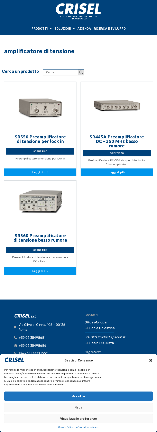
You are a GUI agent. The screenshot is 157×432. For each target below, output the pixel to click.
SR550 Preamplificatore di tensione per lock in (40, 139)
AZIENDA (84, 28)
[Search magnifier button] (81, 72)
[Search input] (61, 72)
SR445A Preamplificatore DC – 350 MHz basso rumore (117, 141)
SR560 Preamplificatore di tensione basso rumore (40, 237)
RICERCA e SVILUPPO (110, 28)
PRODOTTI (41, 28)
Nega (78, 407)
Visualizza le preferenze (78, 419)
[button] (151, 360)
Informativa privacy (87, 427)
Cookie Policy (66, 427)
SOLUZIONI (64, 28)
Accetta (78, 396)
